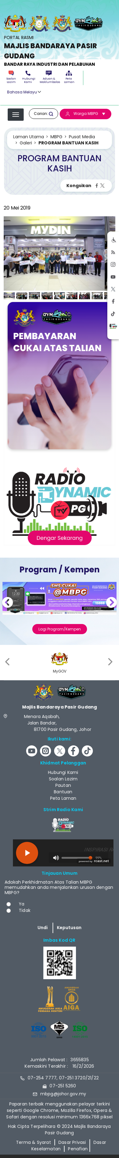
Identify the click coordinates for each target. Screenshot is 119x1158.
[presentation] (8, 661)
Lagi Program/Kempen (59, 629)
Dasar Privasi (72, 1142)
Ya (21, 904)
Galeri (26, 143)
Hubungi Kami (28, 77)
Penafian (78, 1149)
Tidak (24, 910)
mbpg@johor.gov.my (63, 1094)
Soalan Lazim (11, 77)
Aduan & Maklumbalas (49, 77)
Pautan (63, 785)
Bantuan (63, 792)
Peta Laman (69, 77)
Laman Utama (28, 137)
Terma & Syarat (33, 1142)
